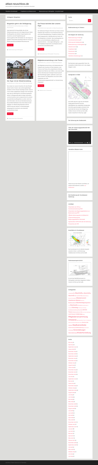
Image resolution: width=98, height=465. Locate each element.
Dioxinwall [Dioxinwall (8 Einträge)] (73, 305)
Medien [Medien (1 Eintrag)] (83, 314)
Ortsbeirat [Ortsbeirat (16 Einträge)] (72, 320)
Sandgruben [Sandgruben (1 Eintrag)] (89, 320)
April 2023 (70, 344)
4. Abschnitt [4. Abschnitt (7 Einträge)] (86, 293)
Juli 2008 (70, 410)
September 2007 (72, 426)
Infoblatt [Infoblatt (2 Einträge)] (74, 312)
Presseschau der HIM (73, 224)
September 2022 (72, 347)
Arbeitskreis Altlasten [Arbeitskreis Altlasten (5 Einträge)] (74, 300)
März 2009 (70, 401)
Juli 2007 (70, 429)
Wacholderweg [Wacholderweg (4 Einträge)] (72, 332)
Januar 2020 (71, 349)
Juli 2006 (70, 447)
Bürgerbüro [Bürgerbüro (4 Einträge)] (87, 302)
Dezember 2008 (72, 404)
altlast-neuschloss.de (17, 3)
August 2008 (71, 408)
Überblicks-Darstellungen (12, 11)
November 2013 (72, 369)
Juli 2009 (70, 394)
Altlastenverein (42, 90)
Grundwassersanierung (74, 40)
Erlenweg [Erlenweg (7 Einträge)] (75, 307)
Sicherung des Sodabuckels (75, 42)
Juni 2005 (70, 456)
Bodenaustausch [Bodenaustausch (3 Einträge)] (72, 302)
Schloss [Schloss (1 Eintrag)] (80, 322)
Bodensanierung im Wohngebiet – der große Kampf (51, 11)
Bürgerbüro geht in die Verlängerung (19, 23)
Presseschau (56, 53)
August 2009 (71, 392)
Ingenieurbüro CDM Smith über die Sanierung (79, 221)
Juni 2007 (70, 431)
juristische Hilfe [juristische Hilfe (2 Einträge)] (79, 312)
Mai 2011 (70, 381)
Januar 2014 (71, 367)
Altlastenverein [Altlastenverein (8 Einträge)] (81, 298)
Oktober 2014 (71, 363)
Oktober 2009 (71, 388)
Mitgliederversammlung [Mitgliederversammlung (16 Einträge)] (78, 317)
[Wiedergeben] (70, 142)
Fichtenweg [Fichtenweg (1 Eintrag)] (80, 307)
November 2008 (72, 406)
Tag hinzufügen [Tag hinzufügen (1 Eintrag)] (86, 327)
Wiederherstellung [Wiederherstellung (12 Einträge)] (84, 333)
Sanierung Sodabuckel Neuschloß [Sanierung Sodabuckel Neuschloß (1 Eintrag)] (73, 322)
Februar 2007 (71, 440)
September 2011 (72, 378)
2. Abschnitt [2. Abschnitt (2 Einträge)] (70, 293)
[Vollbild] (89, 142)
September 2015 (72, 356)
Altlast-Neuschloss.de (58, 28)
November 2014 (72, 360)
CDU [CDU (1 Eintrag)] (69, 305)
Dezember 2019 (72, 351)
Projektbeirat (71, 49)
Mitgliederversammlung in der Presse (50, 60)
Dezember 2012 (72, 372)
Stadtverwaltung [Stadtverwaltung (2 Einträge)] (71, 327)
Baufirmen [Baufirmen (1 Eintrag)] (82, 300)
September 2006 (72, 444)
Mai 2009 (70, 399)
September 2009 (72, 390)
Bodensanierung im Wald (74, 37)
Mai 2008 (70, 415)
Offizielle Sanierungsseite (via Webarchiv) (78, 215)
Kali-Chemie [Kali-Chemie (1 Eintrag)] (84, 312)
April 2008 (70, 417)
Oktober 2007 (71, 424)
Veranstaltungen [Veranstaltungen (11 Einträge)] (79, 330)
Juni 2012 (70, 376)
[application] (79, 137)
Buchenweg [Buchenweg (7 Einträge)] (80, 302)
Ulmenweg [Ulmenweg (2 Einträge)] (70, 330)
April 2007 (70, 435)
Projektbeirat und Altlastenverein (28, 11)
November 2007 (72, 422)
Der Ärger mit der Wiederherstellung (19, 81)
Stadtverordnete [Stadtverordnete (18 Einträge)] (79, 325)
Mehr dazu (10, 45)
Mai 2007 (70, 433)
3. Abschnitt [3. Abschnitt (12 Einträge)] (77, 293)
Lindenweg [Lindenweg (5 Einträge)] (79, 314)
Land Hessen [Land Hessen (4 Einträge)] (71, 314)
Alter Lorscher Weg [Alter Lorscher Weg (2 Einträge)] (78, 295)
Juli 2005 (70, 454)
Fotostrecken (71, 51)
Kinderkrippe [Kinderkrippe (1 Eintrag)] (89, 312)
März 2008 (70, 419)
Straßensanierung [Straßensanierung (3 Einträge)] (79, 327)
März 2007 (70, 438)
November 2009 (72, 385)
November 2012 (72, 374)
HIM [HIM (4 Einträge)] (84, 309)
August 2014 (71, 365)
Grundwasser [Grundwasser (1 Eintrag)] (84, 307)
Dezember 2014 (72, 358)
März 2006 (70, 449)
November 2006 (72, 442)
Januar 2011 (71, 383)
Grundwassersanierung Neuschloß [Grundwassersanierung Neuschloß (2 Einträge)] (75, 309)
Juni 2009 (70, 397)
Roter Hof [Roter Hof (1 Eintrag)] (85, 320)
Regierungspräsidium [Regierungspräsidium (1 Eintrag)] (80, 320)
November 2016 (72, 353)
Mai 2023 (70, 342)
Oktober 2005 (71, 451)
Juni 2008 (70, 413)
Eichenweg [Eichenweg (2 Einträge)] (79, 305)
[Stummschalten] (87, 142)
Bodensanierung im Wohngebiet (16, 49)
